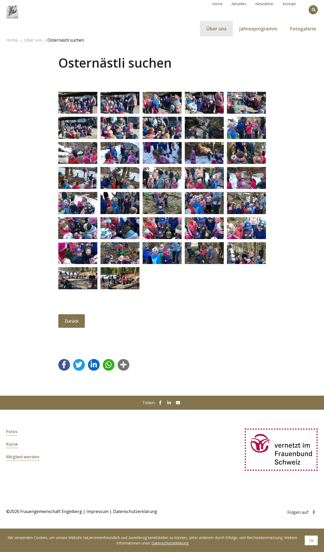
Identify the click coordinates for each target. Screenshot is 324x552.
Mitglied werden (23, 456)
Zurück (72, 321)
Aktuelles (238, 9)
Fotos (12, 431)
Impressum (97, 511)
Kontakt (289, 9)
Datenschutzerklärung (135, 511)
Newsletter (264, 9)
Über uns (33, 40)
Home (217, 9)
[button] (64, 364)
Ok (311, 540)
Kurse (12, 444)
